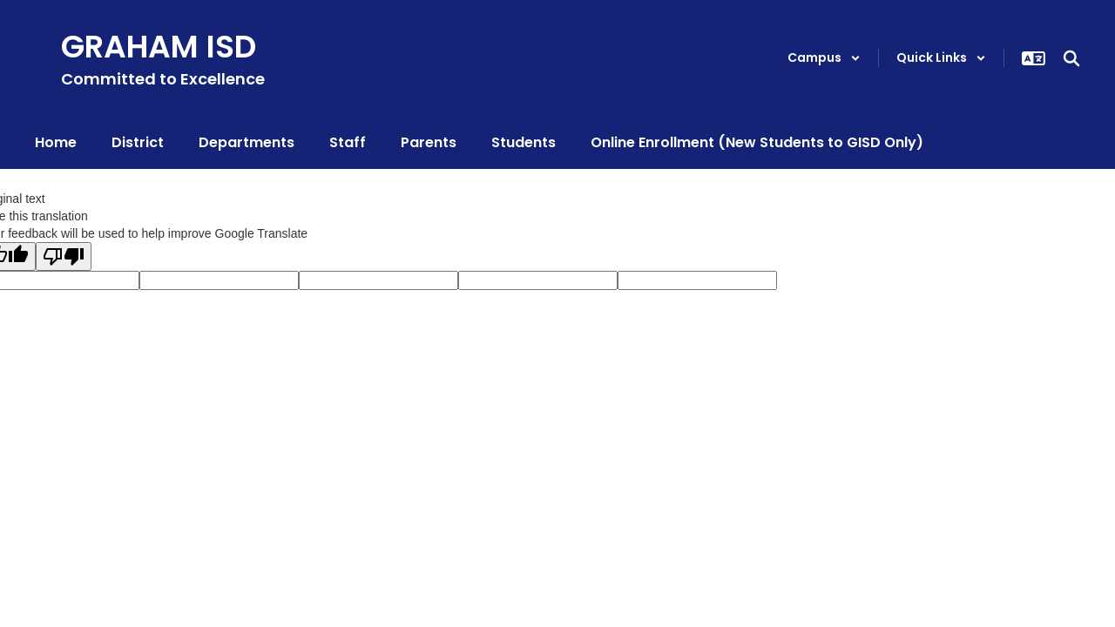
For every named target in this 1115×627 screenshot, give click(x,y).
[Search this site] (1071, 58)
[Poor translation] (63, 256)
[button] (824, 58)
